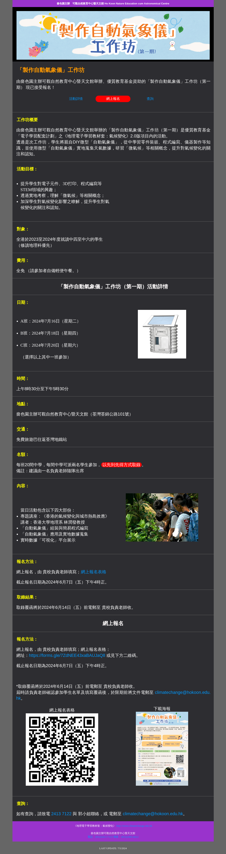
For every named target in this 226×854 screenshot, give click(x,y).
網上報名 (113, 99)
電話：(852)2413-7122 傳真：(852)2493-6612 (113, 836)
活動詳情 (76, 99)
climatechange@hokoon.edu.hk (153, 813)
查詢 (150, 99)
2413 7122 (61, 813)
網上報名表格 (93, 571)
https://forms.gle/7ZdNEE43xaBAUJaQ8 (67, 655)
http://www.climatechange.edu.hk (134, 825)
